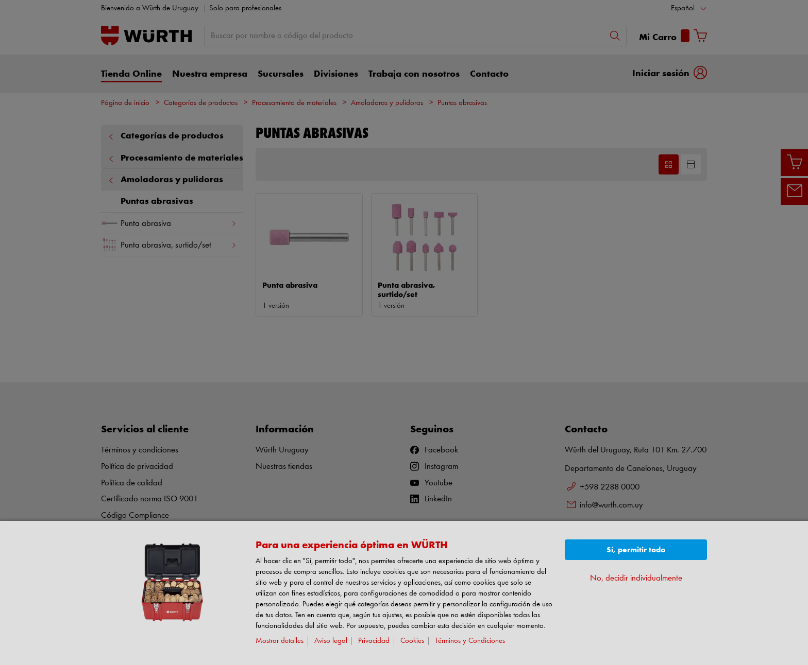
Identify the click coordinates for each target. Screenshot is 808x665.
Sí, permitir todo (636, 550)
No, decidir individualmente (636, 578)
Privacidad (374, 641)
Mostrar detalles (280, 641)
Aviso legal (330, 641)
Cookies (412, 641)
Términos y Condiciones (470, 641)
